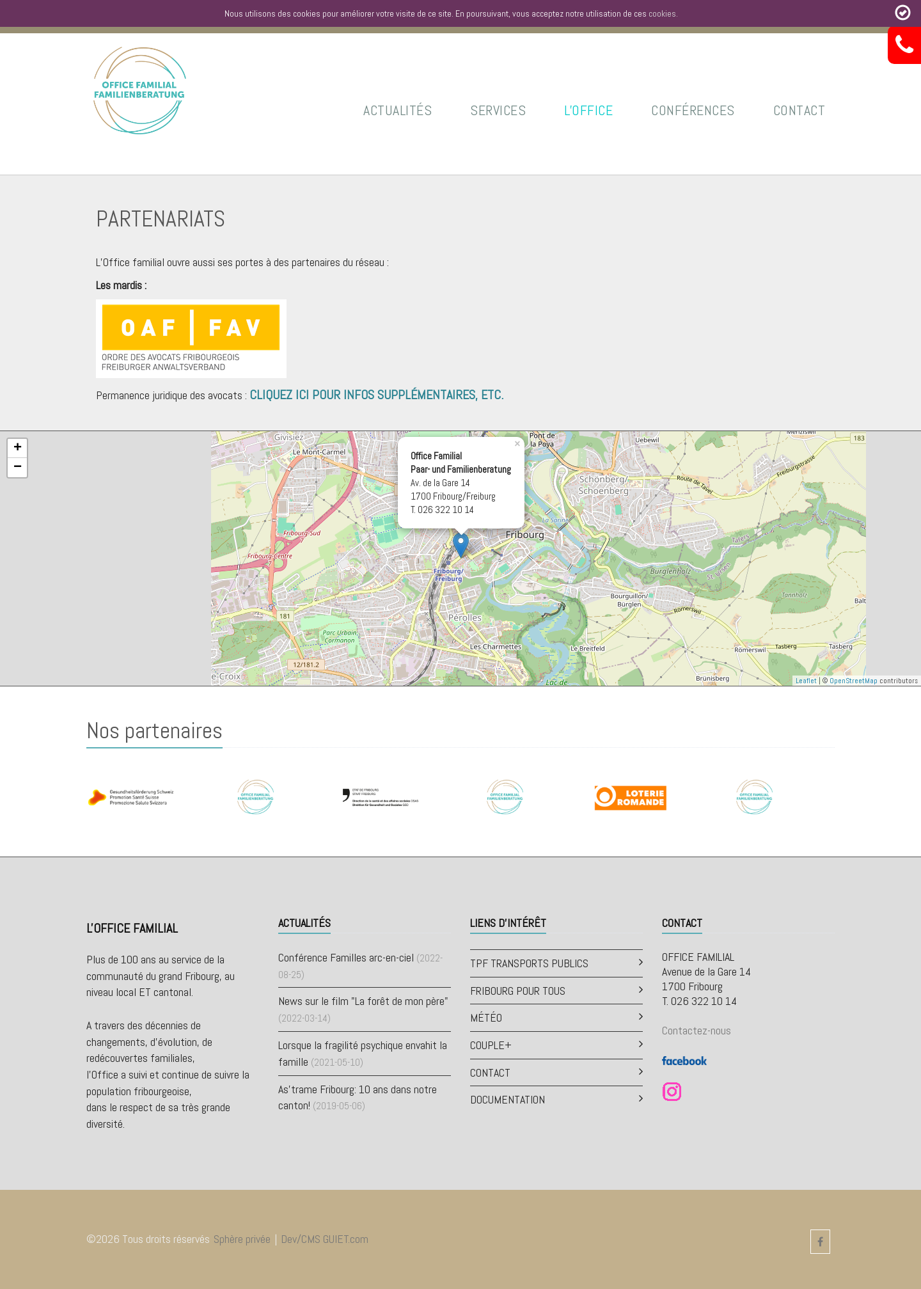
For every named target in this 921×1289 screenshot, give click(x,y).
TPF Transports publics (529, 963)
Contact (799, 110)
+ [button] (17, 448)
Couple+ (491, 1045)
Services (498, 110)
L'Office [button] (588, 110)
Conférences (693, 110)
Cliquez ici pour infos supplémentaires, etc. (376, 394)
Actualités (397, 110)
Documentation (507, 1099)
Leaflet (806, 680)
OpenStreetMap (854, 680)
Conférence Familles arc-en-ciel (346, 957)
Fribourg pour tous (517, 990)
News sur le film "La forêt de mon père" (363, 1000)
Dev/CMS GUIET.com (324, 1238)
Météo (486, 1017)
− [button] (17, 467)
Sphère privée (242, 1238)
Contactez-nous (696, 1030)
